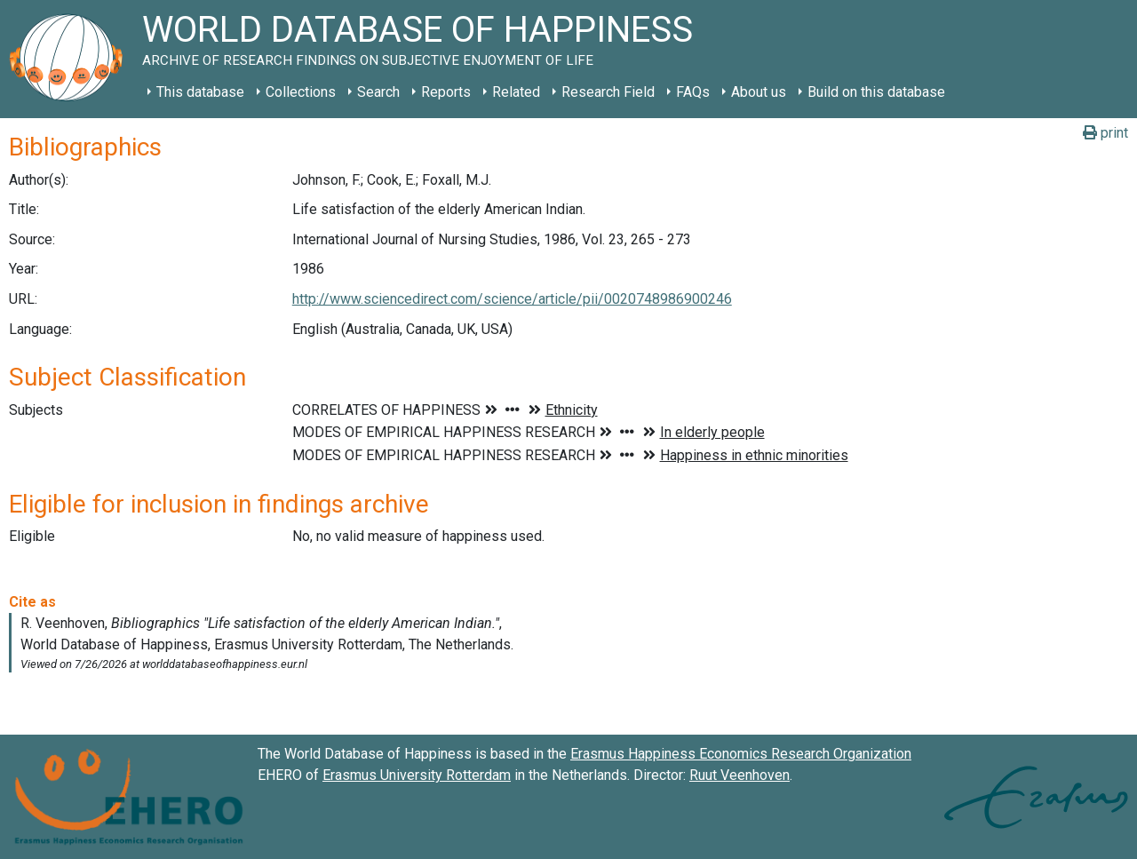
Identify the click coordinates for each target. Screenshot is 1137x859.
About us (758, 92)
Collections (301, 92)
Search (378, 92)
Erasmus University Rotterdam (416, 775)
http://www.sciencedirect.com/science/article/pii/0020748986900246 (512, 298)
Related (516, 92)
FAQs (693, 92)
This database (200, 92)
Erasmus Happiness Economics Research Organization (740, 753)
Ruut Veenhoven (739, 775)
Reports (446, 92)
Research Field (608, 92)
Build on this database (876, 92)
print (1105, 132)
